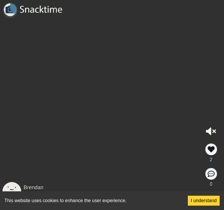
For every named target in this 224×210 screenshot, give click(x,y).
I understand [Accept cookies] (204, 200)
